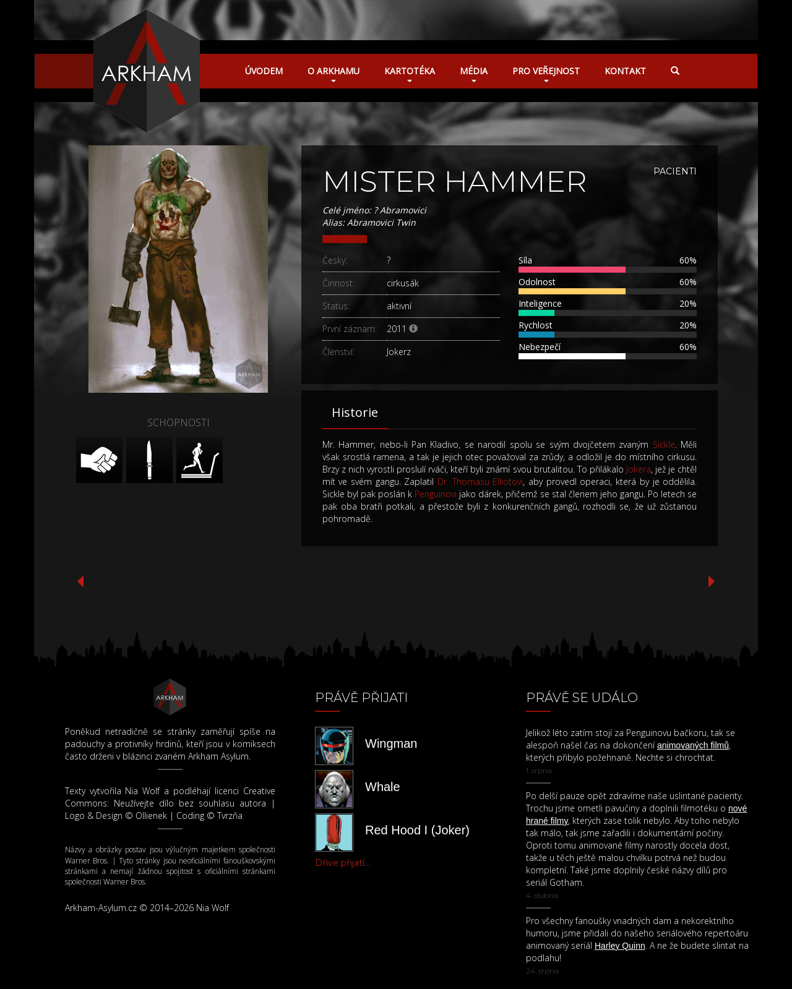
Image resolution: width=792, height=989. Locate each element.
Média (474, 73)
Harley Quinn (620, 946)
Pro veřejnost (546, 73)
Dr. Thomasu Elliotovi (480, 481)
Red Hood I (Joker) (417, 830)
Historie (355, 412)
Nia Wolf (142, 791)
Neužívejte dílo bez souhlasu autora (190, 803)
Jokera (638, 469)
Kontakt (625, 71)
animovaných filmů (693, 745)
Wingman (391, 743)
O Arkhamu (333, 73)
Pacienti (675, 171)
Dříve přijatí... (342, 862)
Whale (382, 787)
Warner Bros (86, 860)
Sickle (664, 444)
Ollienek (151, 815)
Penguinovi (436, 494)
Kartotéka (409, 73)
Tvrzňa (230, 815)
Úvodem (264, 71)
